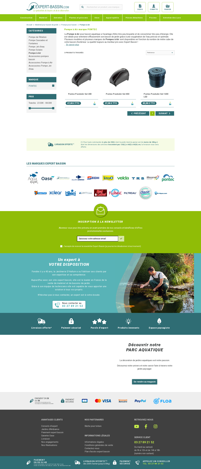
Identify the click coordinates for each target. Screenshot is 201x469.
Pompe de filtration (37, 37)
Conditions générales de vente (99, 445)
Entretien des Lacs (172, 18)
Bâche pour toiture (93, 426)
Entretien (58, 18)
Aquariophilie (112, 18)
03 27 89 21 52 (155, 464)
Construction (26, 18)
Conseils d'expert (49, 426)
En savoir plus (72, 44)
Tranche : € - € (40, 103)
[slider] (30, 108)
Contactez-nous (92, 448)
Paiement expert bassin (52, 432)
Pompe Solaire (35, 50)
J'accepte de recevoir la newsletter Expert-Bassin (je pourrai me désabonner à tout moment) (102, 246)
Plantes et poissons (78, 18)
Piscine (153, 18)
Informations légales (94, 442)
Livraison (45, 439)
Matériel (43, 18)
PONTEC (33, 86)
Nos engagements (49, 442)
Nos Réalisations (49, 445)
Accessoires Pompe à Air (40, 62)
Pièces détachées (134, 18)
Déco (97, 18)
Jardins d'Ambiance (50, 429)
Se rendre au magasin (145, 381)
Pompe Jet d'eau (36, 46)
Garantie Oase (47, 435)
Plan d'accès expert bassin (97, 451)
